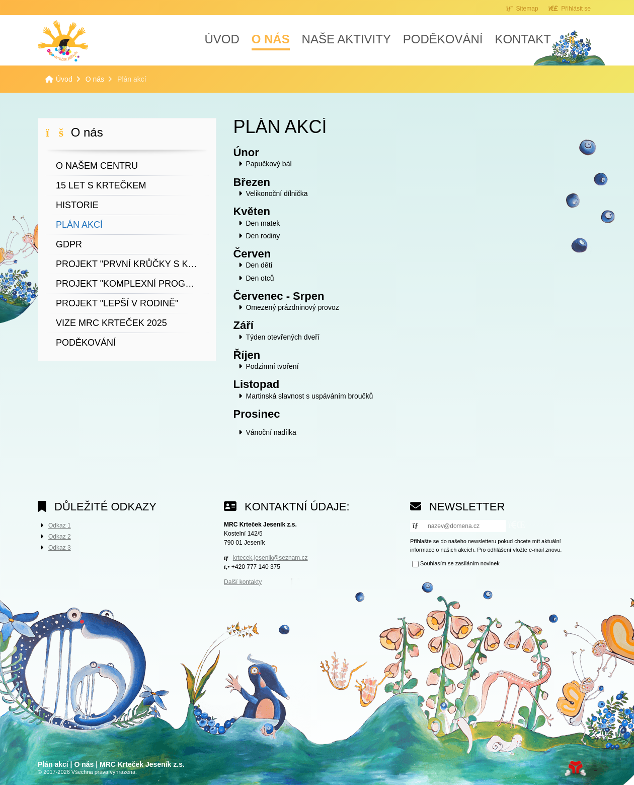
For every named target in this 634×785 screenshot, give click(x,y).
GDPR (69, 244)
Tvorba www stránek (575, 768)
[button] (569, 8)
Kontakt (523, 39)
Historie (77, 205)
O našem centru (97, 166)
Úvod (63, 40)
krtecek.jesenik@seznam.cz (270, 557)
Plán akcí (79, 225)
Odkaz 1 (59, 525)
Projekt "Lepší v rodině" (117, 303)
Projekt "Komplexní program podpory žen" (132, 284)
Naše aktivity (346, 39)
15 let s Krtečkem (101, 185)
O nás (271, 39)
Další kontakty (243, 581)
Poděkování (443, 39)
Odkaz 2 (59, 536)
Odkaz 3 (59, 547)
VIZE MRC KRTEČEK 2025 (111, 323)
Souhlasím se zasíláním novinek (460, 563)
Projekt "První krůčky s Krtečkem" (132, 264)
